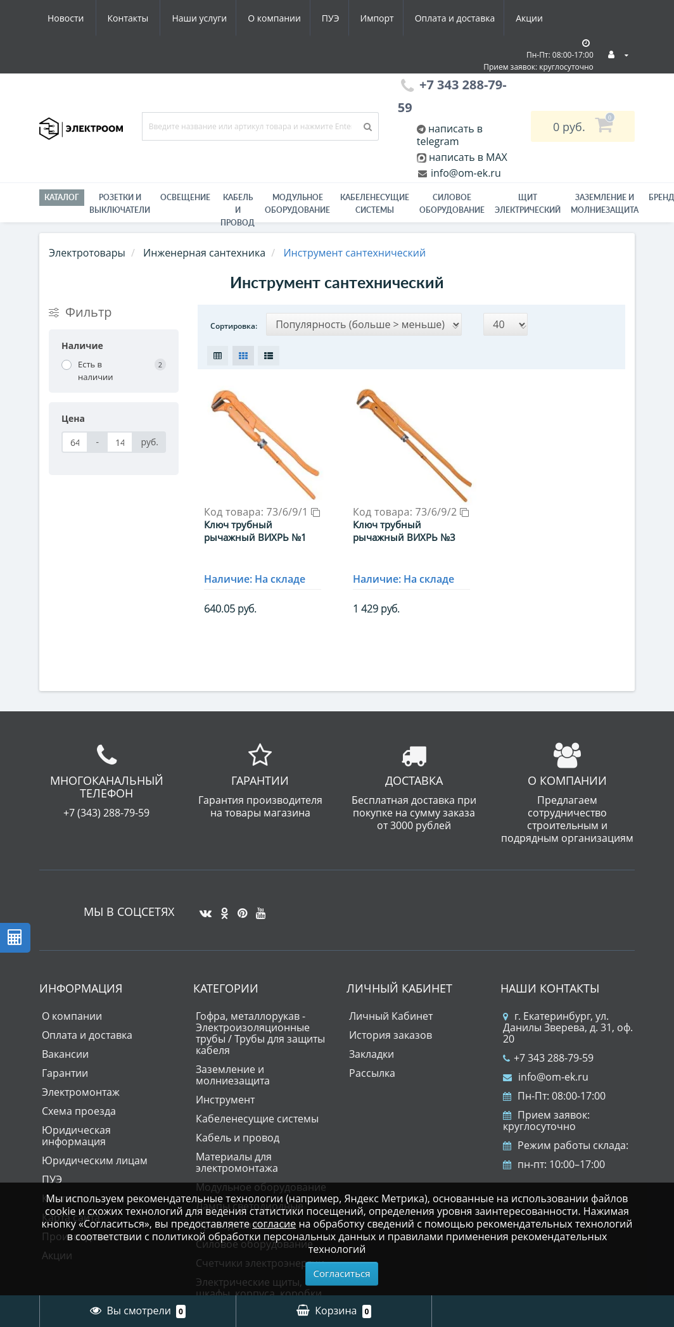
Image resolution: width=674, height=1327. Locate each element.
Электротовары (87, 253)
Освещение (185, 197)
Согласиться (342, 1273)
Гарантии (65, 1067)
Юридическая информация (76, 1129)
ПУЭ (211, 18)
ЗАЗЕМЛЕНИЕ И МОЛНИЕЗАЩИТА (605, 204)
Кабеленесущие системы (374, 204)
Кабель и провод (237, 210)
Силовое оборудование (452, 204)
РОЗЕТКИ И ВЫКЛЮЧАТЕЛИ (119, 204)
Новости (473, 18)
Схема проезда (79, 1105)
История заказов (390, 1029)
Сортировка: (233, 326)
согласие (274, 1224)
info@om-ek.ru (464, 173)
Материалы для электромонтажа (237, 1156)
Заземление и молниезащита (233, 1068)
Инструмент (225, 1093)
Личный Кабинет (391, 1010)
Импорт (260, 18)
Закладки (371, 1048)
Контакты (535, 18)
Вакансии (65, 1048)
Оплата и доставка (341, 18)
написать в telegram (450, 135)
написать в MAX (468, 157)
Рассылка (372, 1067)
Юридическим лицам (95, 1154)
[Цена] (74, 442)
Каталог (61, 197)
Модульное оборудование (297, 204)
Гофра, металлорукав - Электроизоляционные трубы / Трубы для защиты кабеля (260, 1027)
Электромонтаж (81, 1086)
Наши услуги (75, 18)
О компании (152, 18)
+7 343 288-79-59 (548, 1051)
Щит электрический (528, 204)
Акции (417, 18)
